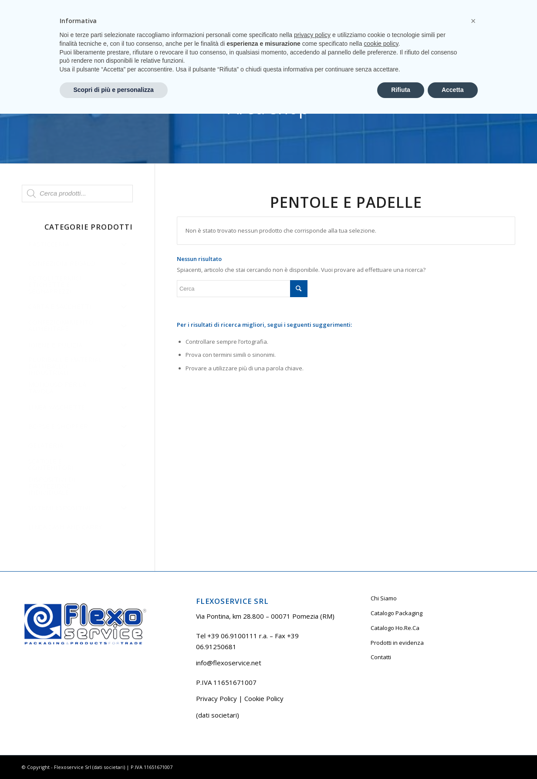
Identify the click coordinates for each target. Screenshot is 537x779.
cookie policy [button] (381, 708)
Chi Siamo (384, 598)
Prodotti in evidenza (397, 643)
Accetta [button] (453, 755)
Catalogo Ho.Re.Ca (395, 628)
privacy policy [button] (312, 700)
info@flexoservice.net (228, 662)
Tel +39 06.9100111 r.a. (48, 6)
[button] (473, 686)
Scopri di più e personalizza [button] (114, 755)
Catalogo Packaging (396, 613)
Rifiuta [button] (400, 755)
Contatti (381, 657)
